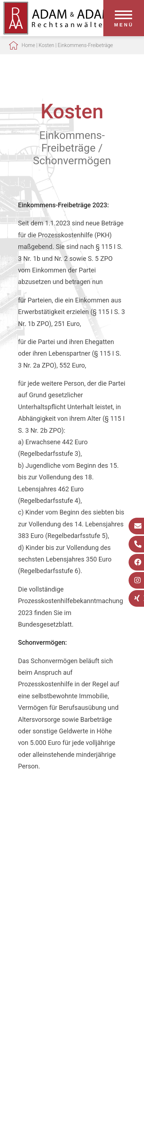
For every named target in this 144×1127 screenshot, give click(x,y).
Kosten (46, 45)
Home (28, 45)
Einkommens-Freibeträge (85, 45)
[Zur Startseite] (58, 32)
